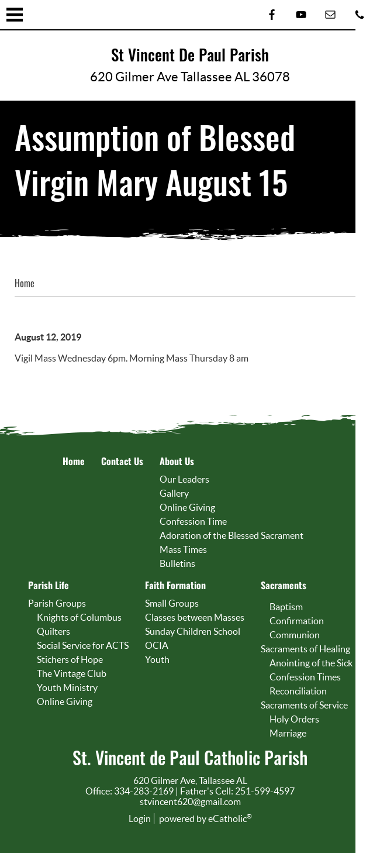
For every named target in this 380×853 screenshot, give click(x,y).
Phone (359, 14)
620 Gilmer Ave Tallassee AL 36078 (190, 77)
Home (24, 283)
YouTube (301, 14)
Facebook (271, 14)
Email (330, 14)
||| (14, 15)
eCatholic (230, 818)
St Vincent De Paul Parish (190, 55)
